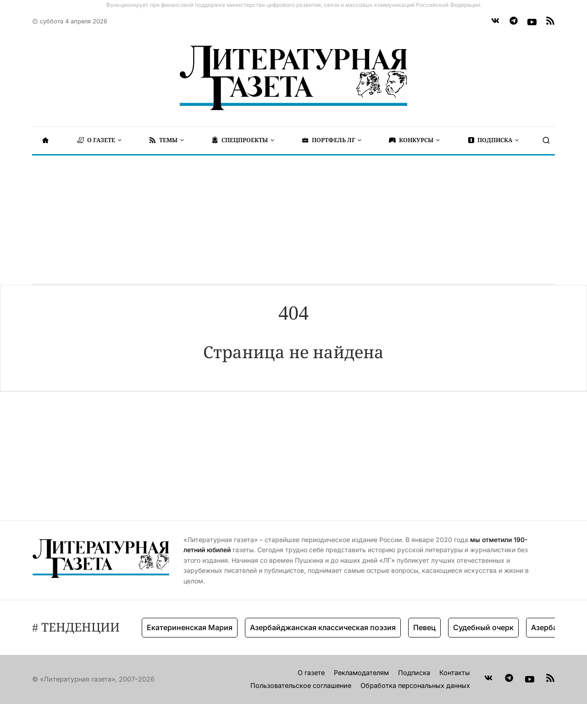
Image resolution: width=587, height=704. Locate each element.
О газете (311, 672)
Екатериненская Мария (190, 627)
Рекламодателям (361, 672)
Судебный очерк (483, 627)
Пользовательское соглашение (300, 685)
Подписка (414, 672)
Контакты (454, 672)
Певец (424, 627)
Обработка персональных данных (415, 685)
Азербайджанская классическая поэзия (323, 627)
